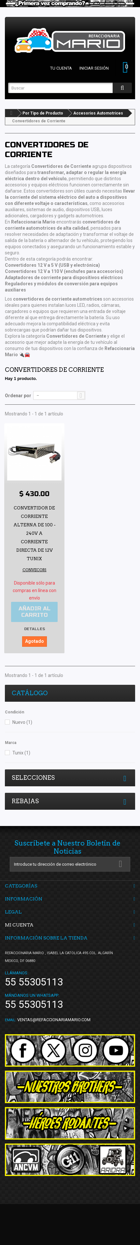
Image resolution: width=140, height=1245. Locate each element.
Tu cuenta (61, 68)
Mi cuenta (19, 924)
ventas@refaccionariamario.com (54, 1019)
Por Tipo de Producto (42, 113)
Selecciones (33, 777)
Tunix (21, 752)
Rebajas (25, 801)
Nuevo (22, 722)
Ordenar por (18, 395)
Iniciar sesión (94, 68)
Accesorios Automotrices (98, 113)
